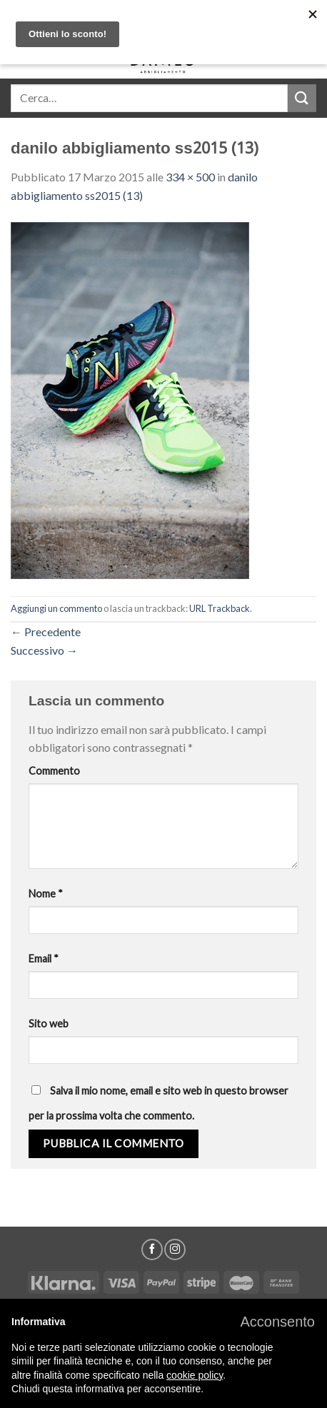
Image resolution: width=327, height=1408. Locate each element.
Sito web (49, 1023)
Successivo (44, 650)
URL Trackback (219, 608)
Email (44, 958)
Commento (54, 771)
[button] (277, 1321)
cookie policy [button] (194, 1375)
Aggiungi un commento (56, 608)
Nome (46, 893)
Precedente (46, 631)
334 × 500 (190, 176)
